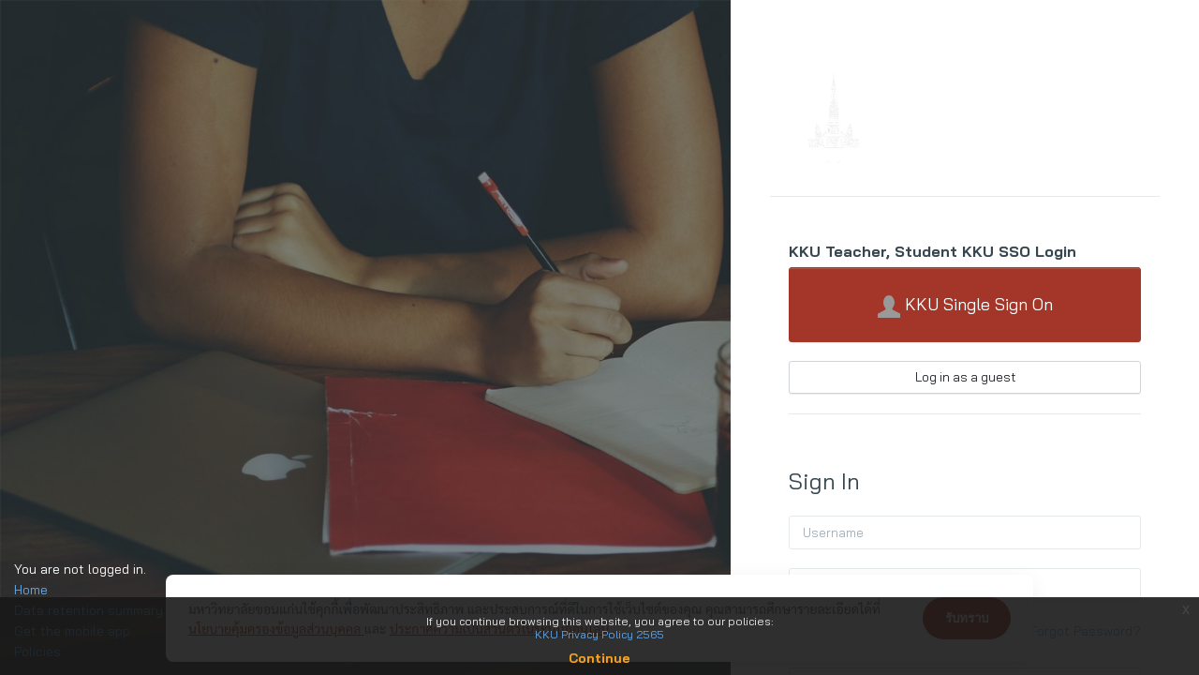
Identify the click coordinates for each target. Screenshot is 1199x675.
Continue (599, 658)
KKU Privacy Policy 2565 (599, 634)
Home (31, 589)
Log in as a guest (965, 376)
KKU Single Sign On (965, 305)
